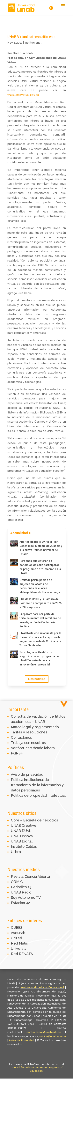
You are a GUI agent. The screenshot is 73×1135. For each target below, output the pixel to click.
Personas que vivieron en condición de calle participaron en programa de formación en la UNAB (40, 567)
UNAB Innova (22, 836)
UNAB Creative (23, 825)
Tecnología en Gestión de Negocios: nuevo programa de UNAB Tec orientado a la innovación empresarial (39, 658)
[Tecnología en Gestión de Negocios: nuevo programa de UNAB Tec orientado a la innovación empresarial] (14, 654)
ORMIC (17, 882)
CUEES (16, 927)
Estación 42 (20, 903)
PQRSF (17, 753)
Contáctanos (21, 737)
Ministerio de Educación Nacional (42, 987)
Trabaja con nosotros (28, 743)
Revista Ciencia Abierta (30, 876)
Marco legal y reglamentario (35, 727)
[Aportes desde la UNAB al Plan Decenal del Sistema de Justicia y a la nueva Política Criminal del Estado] (14, 543)
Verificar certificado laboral (33, 748)
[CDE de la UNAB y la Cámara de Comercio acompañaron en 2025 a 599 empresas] (14, 601)
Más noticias (36, 679)
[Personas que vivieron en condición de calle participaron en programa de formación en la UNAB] (14, 562)
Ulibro (16, 852)
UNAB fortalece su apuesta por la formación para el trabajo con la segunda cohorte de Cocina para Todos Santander (40, 639)
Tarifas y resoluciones (29, 732)
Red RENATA (22, 954)
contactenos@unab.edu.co (43, 1032)
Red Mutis (19, 943)
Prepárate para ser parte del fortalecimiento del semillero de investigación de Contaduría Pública (40, 620)
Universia (18, 948)
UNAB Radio (21, 892)
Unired (16, 938)
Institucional (33, 42)
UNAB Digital (22, 841)
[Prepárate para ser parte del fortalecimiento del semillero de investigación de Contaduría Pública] (14, 615)
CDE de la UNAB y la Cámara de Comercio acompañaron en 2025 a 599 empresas (40, 603)
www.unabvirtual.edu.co (23, 94)
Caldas (31, 846)
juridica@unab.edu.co (52, 1036)
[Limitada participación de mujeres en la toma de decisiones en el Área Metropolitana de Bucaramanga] (14, 581)
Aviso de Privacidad (22, 1040)
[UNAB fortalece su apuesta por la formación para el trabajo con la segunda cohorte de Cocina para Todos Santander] (14, 635)
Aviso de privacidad (27, 774)
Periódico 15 (21, 887)
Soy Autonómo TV (26, 897)
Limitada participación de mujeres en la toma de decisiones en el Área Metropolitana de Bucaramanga (39, 586)
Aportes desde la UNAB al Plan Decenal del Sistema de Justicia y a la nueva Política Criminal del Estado (40, 548)
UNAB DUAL (21, 831)
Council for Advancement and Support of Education (36, 1069)
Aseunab (18, 933)
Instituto (18, 846)
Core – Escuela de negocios (34, 820)
